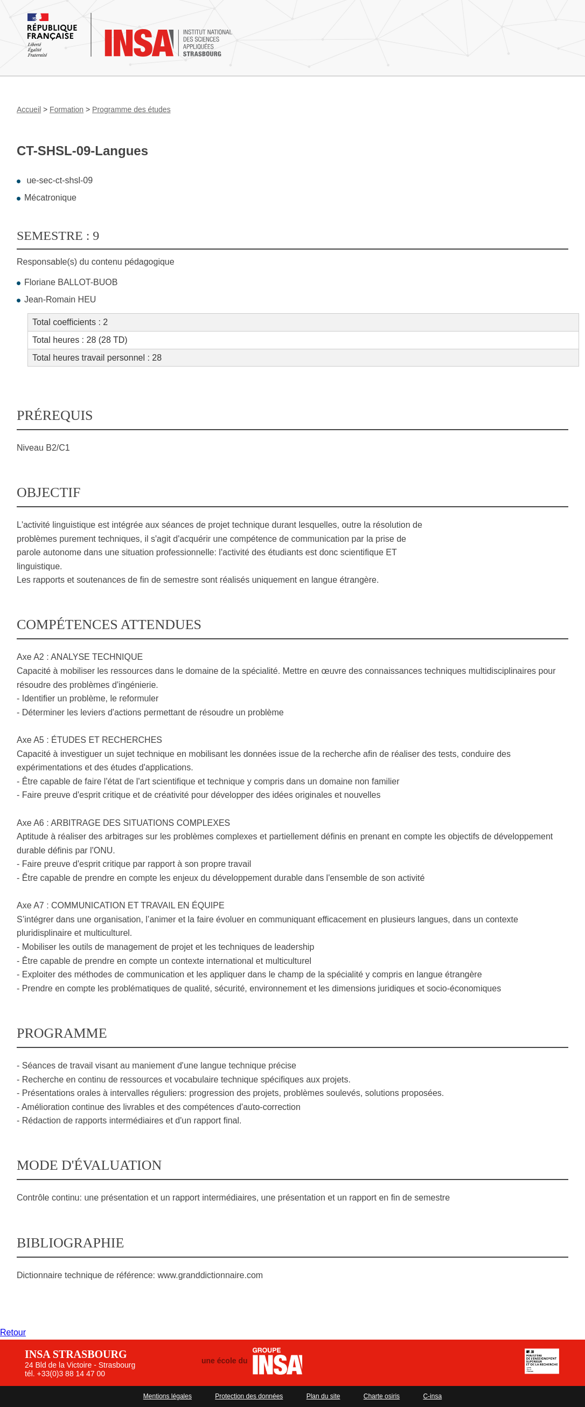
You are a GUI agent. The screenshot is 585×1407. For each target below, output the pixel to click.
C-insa (432, 1396)
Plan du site (323, 1396)
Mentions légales (167, 1396)
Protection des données (249, 1396)
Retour (13, 1332)
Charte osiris (382, 1396)
